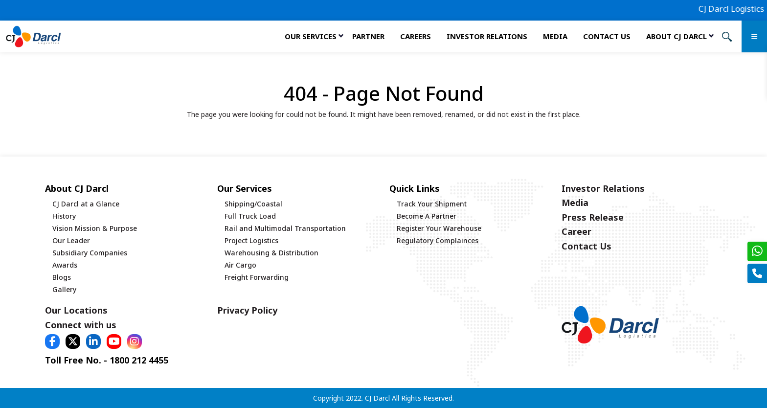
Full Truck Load (250, 216)
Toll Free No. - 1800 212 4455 (106, 360)
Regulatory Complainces (437, 240)
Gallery (64, 289)
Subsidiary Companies (89, 252)
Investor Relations (487, 36)
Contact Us (607, 36)
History (64, 216)
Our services (311, 36)
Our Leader (71, 240)
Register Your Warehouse (439, 228)
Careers (415, 36)
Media (555, 36)
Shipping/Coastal (253, 203)
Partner (368, 36)
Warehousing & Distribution (271, 252)
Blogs (61, 277)
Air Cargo (240, 265)
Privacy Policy (247, 310)
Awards (64, 265)
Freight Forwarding (257, 277)
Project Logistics (251, 240)
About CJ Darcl (676, 36)
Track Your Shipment (432, 203)
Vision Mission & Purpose (94, 228)
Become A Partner (426, 216)
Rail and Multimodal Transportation (285, 228)
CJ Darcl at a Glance (85, 203)
